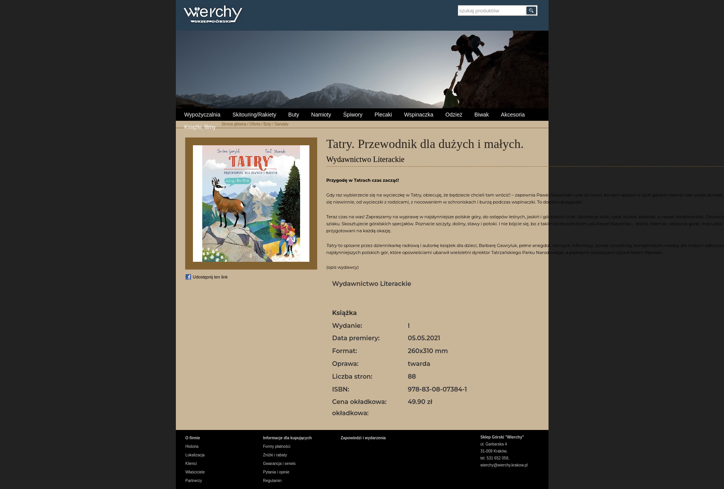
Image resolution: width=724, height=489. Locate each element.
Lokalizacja (195, 455)
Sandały (281, 124)
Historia (192, 446)
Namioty (321, 114)
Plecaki (383, 114)
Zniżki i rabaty (275, 455)
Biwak (481, 114)
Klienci (191, 463)
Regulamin (272, 481)
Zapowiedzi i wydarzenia (363, 438)
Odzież (453, 114)
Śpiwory (353, 114)
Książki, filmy (200, 127)
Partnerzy (194, 481)
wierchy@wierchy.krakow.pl (504, 465)
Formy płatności (277, 446)
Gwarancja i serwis (279, 463)
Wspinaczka (418, 114)
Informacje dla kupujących (287, 438)
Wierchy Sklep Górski (214, 15)
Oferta (255, 124)
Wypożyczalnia (202, 114)
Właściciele (195, 472)
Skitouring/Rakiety (254, 114)
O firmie (193, 438)
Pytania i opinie (276, 472)
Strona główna (233, 124)
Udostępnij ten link (210, 277)
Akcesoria (512, 114)
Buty (293, 114)
